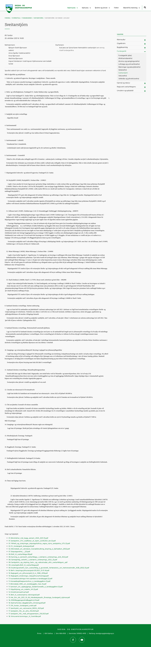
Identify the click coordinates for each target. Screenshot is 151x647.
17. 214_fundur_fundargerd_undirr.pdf (22, 605)
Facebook (73, 640)
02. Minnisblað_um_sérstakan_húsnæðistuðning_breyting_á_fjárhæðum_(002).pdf (39, 549)
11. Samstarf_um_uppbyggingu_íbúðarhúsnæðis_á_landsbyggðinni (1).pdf (36, 586)
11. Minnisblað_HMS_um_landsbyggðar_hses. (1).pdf (27, 584)
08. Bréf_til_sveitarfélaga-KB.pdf (20, 554)
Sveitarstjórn (38, 18)
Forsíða (7, 18)
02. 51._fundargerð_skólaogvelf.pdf (21, 546)
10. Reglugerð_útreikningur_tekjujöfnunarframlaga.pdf (29, 576)
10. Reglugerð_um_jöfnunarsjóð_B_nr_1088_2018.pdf (28, 573)
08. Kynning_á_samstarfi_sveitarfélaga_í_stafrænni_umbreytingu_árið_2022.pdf (38, 557)
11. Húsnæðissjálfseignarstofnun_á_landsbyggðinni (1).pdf (29, 581)
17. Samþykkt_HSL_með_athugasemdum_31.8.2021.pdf (29, 613)
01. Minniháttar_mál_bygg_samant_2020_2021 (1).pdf (28, 538)
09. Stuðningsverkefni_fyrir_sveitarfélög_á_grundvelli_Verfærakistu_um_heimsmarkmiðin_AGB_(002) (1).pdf (49, 567)
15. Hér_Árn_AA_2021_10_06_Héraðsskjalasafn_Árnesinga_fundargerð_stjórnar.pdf (39, 597)
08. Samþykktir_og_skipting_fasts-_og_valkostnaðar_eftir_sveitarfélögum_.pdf (38, 562)
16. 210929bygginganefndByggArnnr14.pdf (24, 600)
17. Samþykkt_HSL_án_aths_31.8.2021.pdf (24, 611)
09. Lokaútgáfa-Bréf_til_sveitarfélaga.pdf (24, 565)
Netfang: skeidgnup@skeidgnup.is (101, 633)
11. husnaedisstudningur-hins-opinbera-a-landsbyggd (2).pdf (30, 578)
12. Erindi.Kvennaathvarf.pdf (19, 592)
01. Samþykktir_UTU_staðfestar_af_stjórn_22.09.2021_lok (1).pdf (32, 540)
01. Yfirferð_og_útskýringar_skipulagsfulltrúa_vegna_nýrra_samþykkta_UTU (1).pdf (39, 543)
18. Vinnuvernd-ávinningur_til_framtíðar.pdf (25, 616)
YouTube (82, 640)
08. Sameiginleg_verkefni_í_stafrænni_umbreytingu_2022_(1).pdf (33, 559)
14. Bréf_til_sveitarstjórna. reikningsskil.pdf (24, 594)
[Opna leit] (145, 7)
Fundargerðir (27, 18)
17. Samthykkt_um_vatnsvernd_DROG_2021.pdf (26, 608)
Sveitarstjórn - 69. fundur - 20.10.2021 (57, 18)
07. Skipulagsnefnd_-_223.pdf (19, 551)
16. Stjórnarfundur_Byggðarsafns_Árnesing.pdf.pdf (27, 603)
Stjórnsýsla (16, 18)
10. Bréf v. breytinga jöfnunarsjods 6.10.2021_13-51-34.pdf (29, 570)
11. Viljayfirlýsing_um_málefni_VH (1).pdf (23, 589)
